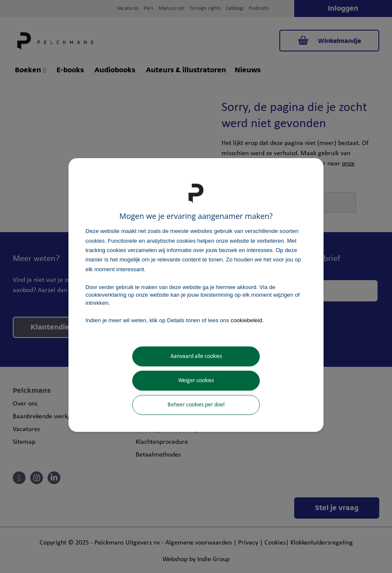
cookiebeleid (246, 320)
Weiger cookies (196, 380)
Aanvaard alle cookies (196, 356)
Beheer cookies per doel (196, 405)
